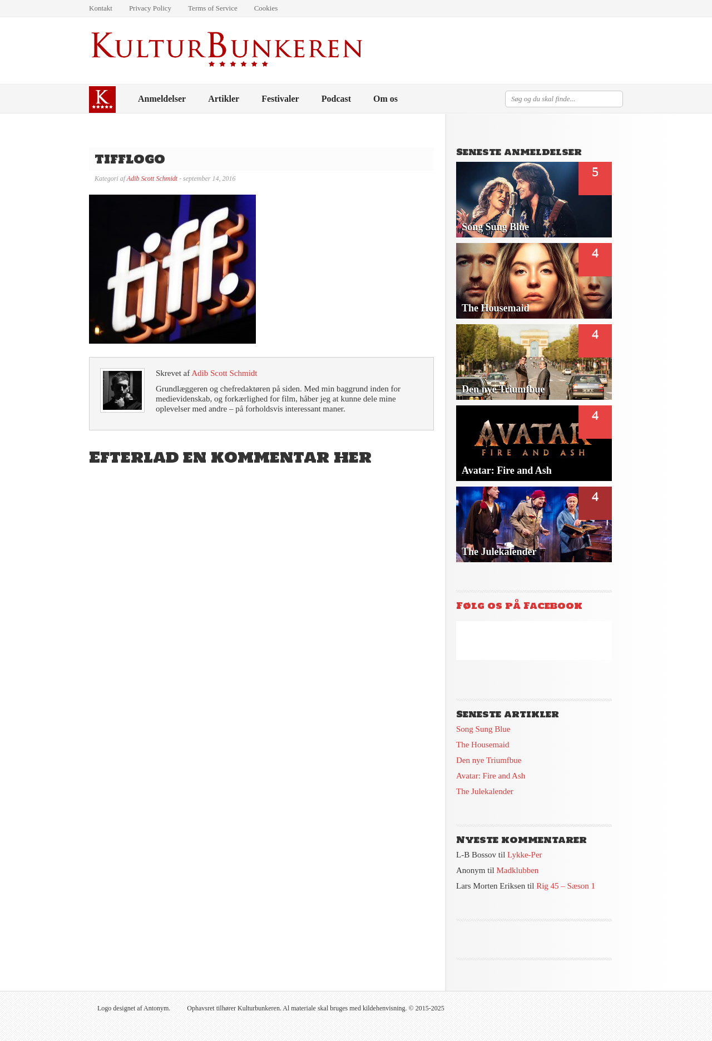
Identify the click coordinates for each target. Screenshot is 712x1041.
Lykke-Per (524, 854)
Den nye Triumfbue (489, 760)
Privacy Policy (150, 8)
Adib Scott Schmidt (152, 178)
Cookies (266, 8)
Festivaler (280, 98)
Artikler (223, 98)
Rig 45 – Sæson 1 (565, 885)
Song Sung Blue (483, 729)
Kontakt (100, 8)
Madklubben (518, 870)
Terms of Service (213, 8)
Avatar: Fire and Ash (490, 775)
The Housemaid (482, 744)
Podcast (336, 98)
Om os (385, 98)
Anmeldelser (162, 98)
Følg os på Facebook (519, 605)
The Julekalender (484, 791)
